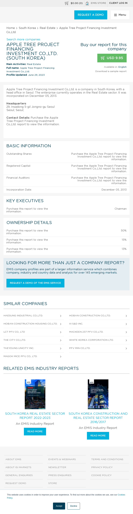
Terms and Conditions (107, 459)
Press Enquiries (60, 475)
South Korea (27, 28)
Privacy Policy (102, 467)
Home (10, 28)
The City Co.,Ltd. (14, 340)
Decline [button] (73, 506)
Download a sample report (111, 71)
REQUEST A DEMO (91, 15)
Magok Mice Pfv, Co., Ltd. (20, 356)
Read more (35, 431)
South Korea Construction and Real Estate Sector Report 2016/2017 (98, 418)
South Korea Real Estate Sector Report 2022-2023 (35, 416)
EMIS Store (96, 3)
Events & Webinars (62, 459)
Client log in (118, 3)
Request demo (15, 483)
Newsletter (57, 467)
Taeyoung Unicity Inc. (18, 348)
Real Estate (47, 28)
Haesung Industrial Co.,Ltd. (23, 315)
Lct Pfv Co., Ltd (14, 332)
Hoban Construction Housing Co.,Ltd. (30, 324)
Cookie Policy (101, 475)
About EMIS (13, 459)
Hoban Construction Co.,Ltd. (89, 315)
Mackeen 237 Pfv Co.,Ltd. (86, 332)
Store (52, 483)
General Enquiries (19, 475)
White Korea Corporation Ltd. (91, 340)
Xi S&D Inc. (76, 324)
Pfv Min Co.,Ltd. (79, 348)
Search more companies (23, 39)
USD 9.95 (112, 58)
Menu (120, 15)
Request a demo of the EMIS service (35, 283)
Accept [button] (59, 506)
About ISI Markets (18, 467)
